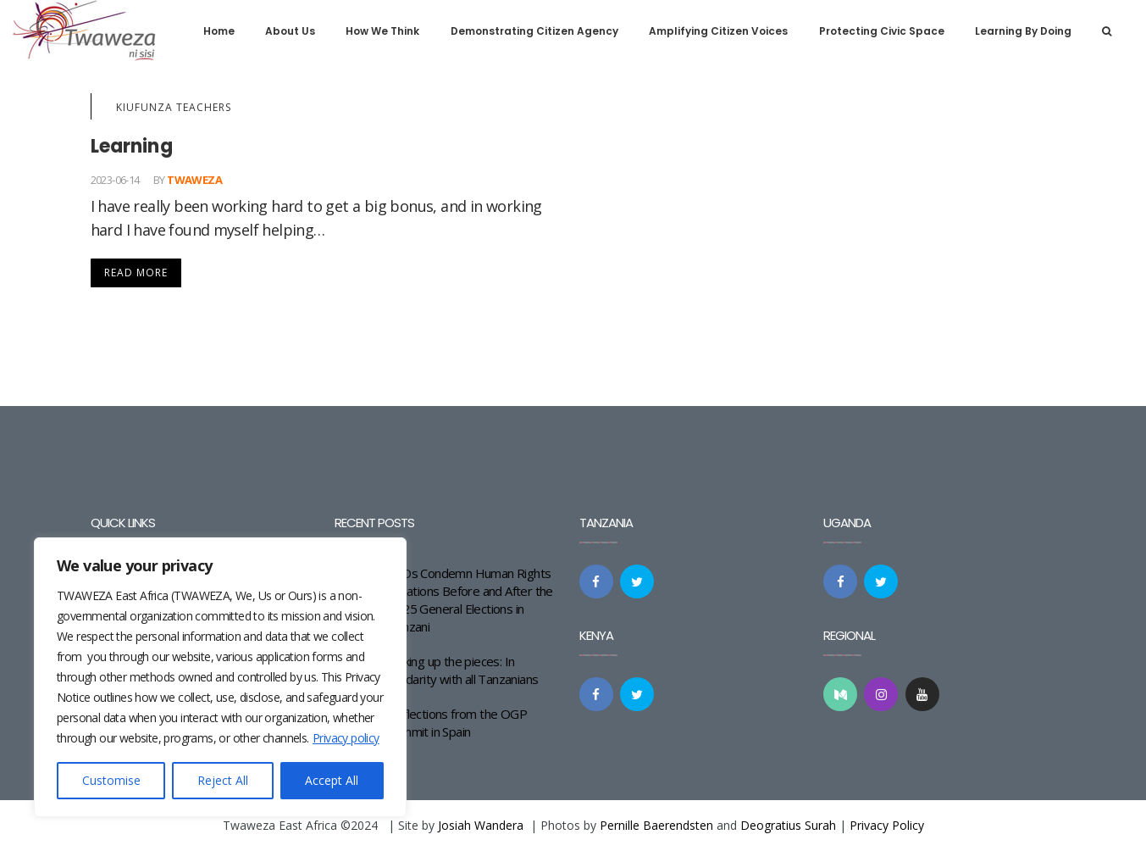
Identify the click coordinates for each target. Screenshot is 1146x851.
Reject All (222, 780)
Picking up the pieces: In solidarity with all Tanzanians (463, 670)
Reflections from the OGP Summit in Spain (457, 722)
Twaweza (194, 179)
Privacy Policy (887, 825)
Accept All (331, 780)
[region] (220, 677)
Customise (111, 780)
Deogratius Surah (788, 825)
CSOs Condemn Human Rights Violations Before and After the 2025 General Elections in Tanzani (470, 600)
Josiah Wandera (480, 825)
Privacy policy (346, 738)
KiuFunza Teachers (173, 107)
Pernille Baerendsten (656, 825)
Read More (136, 272)
